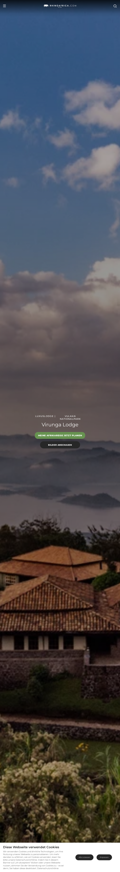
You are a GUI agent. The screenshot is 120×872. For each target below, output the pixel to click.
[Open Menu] (4, 6)
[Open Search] (115, 5)
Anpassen (104, 857)
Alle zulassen (84, 857)
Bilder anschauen (60, 444)
